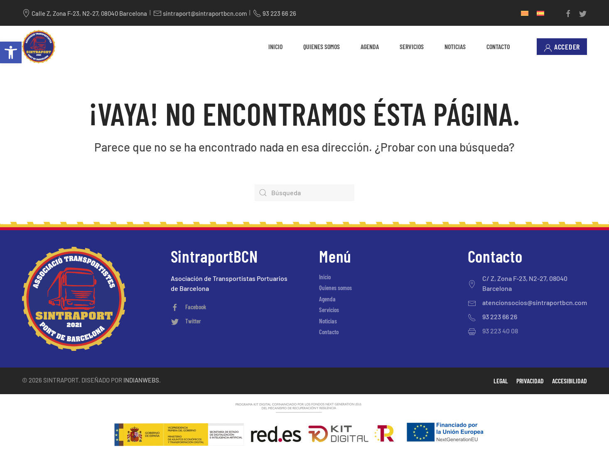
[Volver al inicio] (38, 46)
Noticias (455, 46)
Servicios (412, 46)
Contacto (498, 46)
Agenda (370, 46)
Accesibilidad (569, 381)
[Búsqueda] (304, 192)
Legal (501, 381)
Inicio (275, 46)
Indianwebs (141, 380)
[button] (11, 52)
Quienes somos (321, 46)
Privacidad (530, 381)
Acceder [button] (562, 47)
